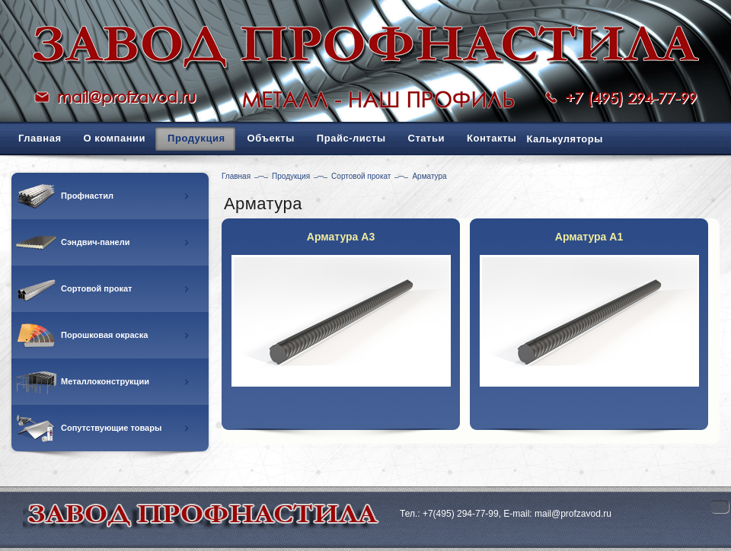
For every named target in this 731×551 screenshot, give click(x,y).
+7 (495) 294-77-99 (631, 98)
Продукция (291, 176)
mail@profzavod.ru (126, 97)
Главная (236, 176)
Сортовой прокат (361, 176)
